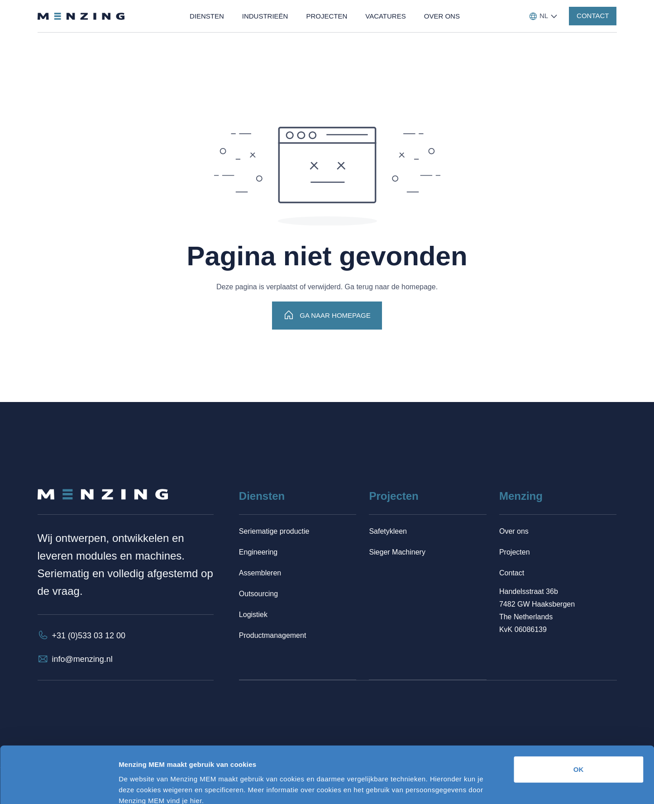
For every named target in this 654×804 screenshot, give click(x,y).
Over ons (514, 531)
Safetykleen (388, 531)
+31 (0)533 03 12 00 (89, 635)
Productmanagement (272, 635)
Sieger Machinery (397, 552)
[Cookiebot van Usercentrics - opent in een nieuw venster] (58, 786)
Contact (511, 573)
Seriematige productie (274, 531)
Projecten (514, 552)
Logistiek (253, 614)
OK (578, 719)
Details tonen (489, 786)
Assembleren (260, 573)
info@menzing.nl (82, 659)
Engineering (258, 552)
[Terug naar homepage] (81, 16)
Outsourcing (258, 594)
